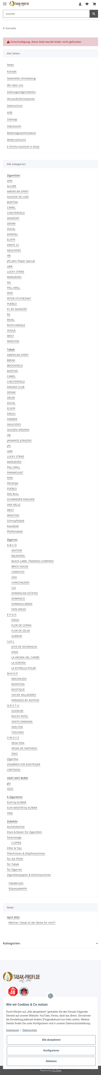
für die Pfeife (15, 858)
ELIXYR (11, 239)
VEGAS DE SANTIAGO (24, 748)
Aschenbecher (16, 826)
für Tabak (13, 864)
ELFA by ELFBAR (16, 802)
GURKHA (16, 636)
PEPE (10, 293)
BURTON (12, 202)
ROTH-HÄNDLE (16, 325)
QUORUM (17, 711)
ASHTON (16, 550)
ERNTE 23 (13, 245)
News (10, 64)
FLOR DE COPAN (21, 625)
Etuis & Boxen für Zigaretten (24, 832)
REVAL (11, 320)
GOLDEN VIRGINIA (18, 429)
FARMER (12, 419)
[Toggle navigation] (5, 2)
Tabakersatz (15, 883)
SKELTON (17, 727)
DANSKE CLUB (15, 387)
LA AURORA (18, 662)
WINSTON (13, 341)
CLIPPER (16, 842)
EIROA (15, 620)
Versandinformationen (21, 99)
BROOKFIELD (15, 365)
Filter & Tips (14, 848)
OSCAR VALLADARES (23, 694)
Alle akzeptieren (51, 1039)
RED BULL (13, 494)
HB (9, 255)
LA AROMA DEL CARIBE (25, 657)
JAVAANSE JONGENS (19, 440)
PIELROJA (12, 483)
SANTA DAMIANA (21, 721)
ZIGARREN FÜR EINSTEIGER (23, 764)
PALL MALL (13, 287)
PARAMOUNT (15, 472)
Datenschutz (15, 105)
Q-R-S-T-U (13, 705)
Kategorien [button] (11, 943)
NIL (9, 282)
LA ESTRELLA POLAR (23, 668)
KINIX (14, 652)
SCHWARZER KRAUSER (21, 499)
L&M (10, 266)
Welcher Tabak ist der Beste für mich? (31, 922)
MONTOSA (18, 684)
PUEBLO (12, 303)
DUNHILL (12, 234)
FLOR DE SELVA (20, 630)
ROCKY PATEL (19, 716)
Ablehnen (51, 1061)
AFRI (9, 180)
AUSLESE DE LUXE (18, 196)
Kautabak (13, 526)
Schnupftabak (15, 520)
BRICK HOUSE (19, 566)
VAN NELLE (13, 504)
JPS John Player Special (21, 261)
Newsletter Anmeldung (21, 78)
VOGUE (11, 330)
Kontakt (11, 71)
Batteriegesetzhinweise (21, 133)
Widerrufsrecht (16, 139)
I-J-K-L (10, 641)
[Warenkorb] (94, 4)
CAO (14, 577)
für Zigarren (14, 869)
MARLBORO (14, 277)
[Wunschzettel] (86, 4)
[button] (80, 4)
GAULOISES (14, 250)
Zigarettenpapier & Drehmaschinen (29, 875)
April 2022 (13, 917)
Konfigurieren (51, 1050)
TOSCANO (17, 732)
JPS (9, 445)
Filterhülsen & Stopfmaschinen (26, 853)
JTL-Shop (56, 1070)
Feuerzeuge (14, 837)
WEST (10, 336)
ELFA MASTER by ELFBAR (22, 807)
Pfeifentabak (15, 531)
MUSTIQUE (18, 689)
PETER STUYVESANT (19, 298)
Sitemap (12, 119)
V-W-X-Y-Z (13, 737)
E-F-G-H (11, 614)
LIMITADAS (13, 769)
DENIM (11, 223)
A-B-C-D (12, 545)
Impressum (14, 126)
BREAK (11, 360)
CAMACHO (17, 571)
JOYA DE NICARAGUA (24, 646)
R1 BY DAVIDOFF (17, 309)
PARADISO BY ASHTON (25, 700)
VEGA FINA (17, 743)
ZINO (14, 753)
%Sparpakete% (17, 888)
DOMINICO (18, 598)
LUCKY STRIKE (15, 271)
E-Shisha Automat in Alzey (23, 146)
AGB (9, 112)
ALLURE (11, 186)
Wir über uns (15, 85)
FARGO (11, 413)
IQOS (10, 788)
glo (9, 783)
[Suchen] (46, 14)
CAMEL (11, 207)
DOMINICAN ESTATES (24, 593)
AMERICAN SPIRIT (18, 191)
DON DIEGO (18, 609)
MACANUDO (19, 678)
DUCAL (11, 229)
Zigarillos (12, 759)
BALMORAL (18, 555)
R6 (8, 314)
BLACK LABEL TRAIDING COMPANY (32, 561)
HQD (10, 813)
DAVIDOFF (13, 218)
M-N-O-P (12, 673)
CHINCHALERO (20, 582)
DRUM (11, 397)
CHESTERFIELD (16, 213)
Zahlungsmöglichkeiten (21, 92)
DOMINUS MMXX (21, 604)
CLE (13, 588)
